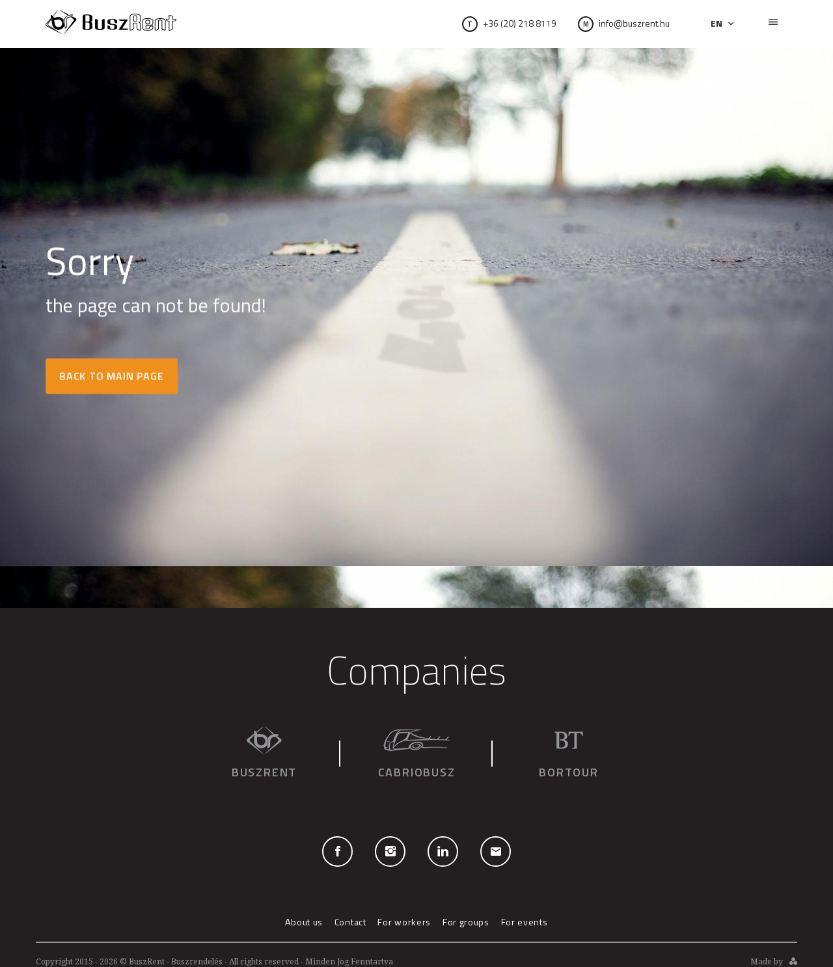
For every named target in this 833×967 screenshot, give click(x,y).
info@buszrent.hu (624, 23)
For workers (404, 922)
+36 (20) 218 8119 (519, 23)
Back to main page (111, 376)
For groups (466, 922)
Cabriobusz (417, 753)
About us (304, 922)
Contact (350, 922)
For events (524, 922)
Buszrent (264, 753)
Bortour (569, 753)
